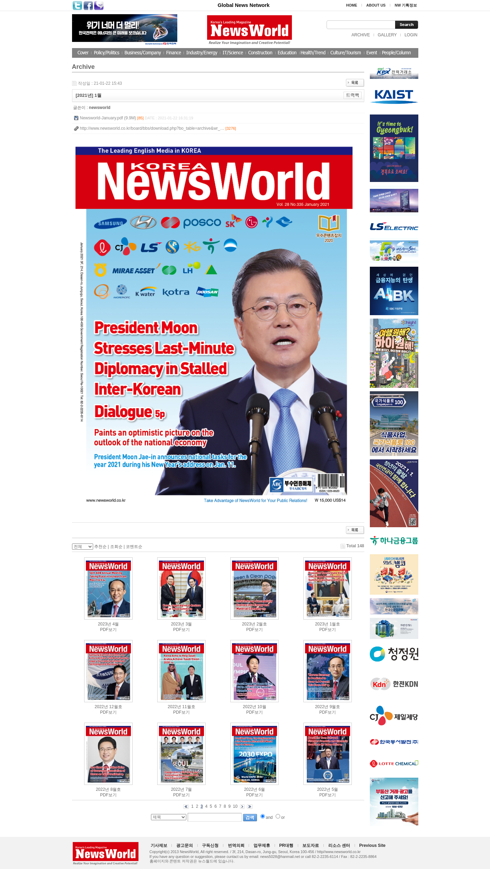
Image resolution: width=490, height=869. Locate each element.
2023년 (105, 624)
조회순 (116, 546)
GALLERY (387, 35)
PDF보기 (108, 629)
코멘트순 (134, 546)
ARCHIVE (360, 35)
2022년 (101, 706)
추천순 (100, 546)
